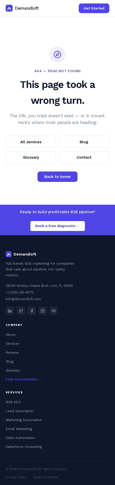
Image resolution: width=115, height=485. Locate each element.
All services (30, 142)
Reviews (12, 352)
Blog (84, 142)
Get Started (94, 8)
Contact (84, 157)
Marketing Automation (24, 420)
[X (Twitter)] (21, 311)
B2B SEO (13, 402)
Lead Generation (19, 411)
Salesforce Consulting (24, 447)
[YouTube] (54, 311)
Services (12, 343)
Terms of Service (45, 477)
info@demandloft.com (23, 299)
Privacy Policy (16, 477)
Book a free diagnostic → (57, 226)
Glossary (31, 157)
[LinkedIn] (10, 311)
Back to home (57, 176)
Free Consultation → (24, 379)
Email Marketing (19, 429)
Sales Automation (20, 438)
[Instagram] (42, 311)
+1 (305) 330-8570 (20, 292)
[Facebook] (32, 311)
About (11, 335)
